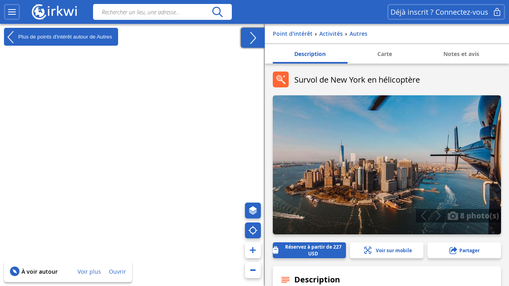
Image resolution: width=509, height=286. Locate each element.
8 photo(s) (473, 215)
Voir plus (89, 271)
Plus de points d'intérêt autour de (58, 37)
